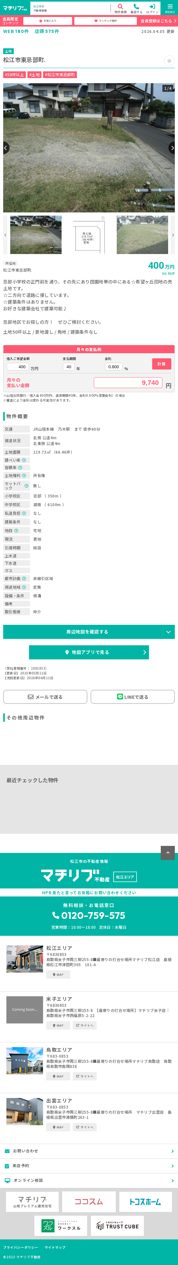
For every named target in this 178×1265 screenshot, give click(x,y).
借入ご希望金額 (18, 358)
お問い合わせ (21, 1151)
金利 (108, 358)
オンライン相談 (24, 1180)
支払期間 (69, 358)
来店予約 (17, 1165)
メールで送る (45, 697)
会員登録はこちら (156, 20)
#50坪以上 (14, 74)
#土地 (34, 74)
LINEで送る (132, 696)
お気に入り (47, 21)
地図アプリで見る (87, 652)
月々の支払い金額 (18, 382)
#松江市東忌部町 (60, 74)
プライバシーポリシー (20, 1247)
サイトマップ (55, 1247)
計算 (162, 363)
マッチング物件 (105, 21)
